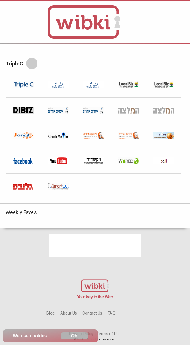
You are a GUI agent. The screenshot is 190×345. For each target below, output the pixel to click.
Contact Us (92, 313)
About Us (68, 313)
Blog (50, 313)
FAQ (111, 313)
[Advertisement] (95, 245)
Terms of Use (108, 333)
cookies (38, 335)
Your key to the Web (95, 297)
